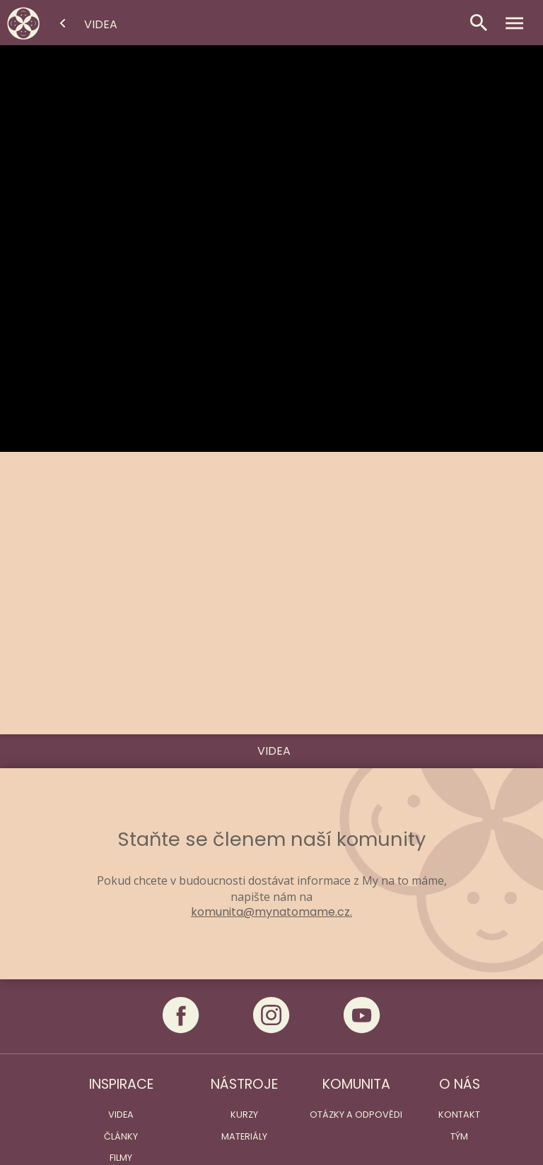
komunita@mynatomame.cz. (271, 912)
